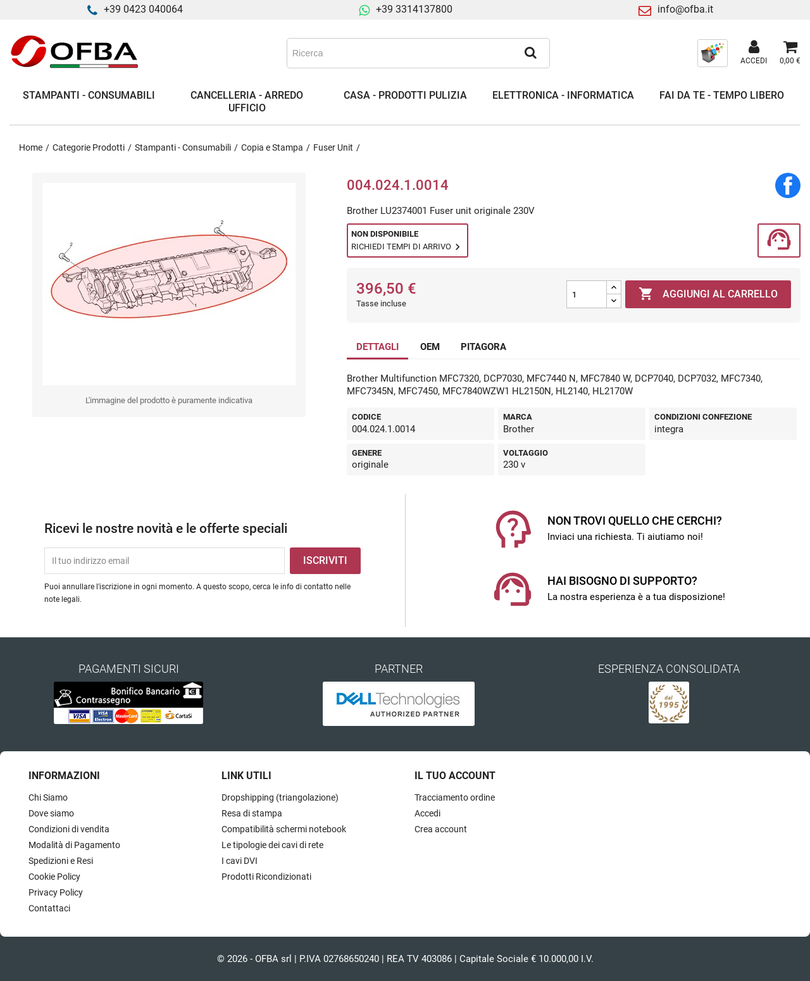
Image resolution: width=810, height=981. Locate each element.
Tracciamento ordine (454, 797)
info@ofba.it (685, 9)
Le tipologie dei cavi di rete (272, 845)
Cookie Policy (54, 877)
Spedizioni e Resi (60, 861)
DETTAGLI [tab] (377, 347)
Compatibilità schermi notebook (283, 829)
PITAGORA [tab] (483, 347)
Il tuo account (454, 776)
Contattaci (49, 908)
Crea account (440, 829)
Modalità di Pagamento (74, 845)
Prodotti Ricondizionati (266, 877)
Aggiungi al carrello (708, 294)
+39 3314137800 (414, 9)
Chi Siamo (48, 797)
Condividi (788, 185)
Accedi (427, 813)
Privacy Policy (55, 892)
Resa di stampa (251, 813)
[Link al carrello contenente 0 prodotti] (790, 53)
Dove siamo (51, 813)
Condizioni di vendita (68, 829)
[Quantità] (586, 294)
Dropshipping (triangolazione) (280, 797)
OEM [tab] (430, 347)
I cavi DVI (239, 861)
